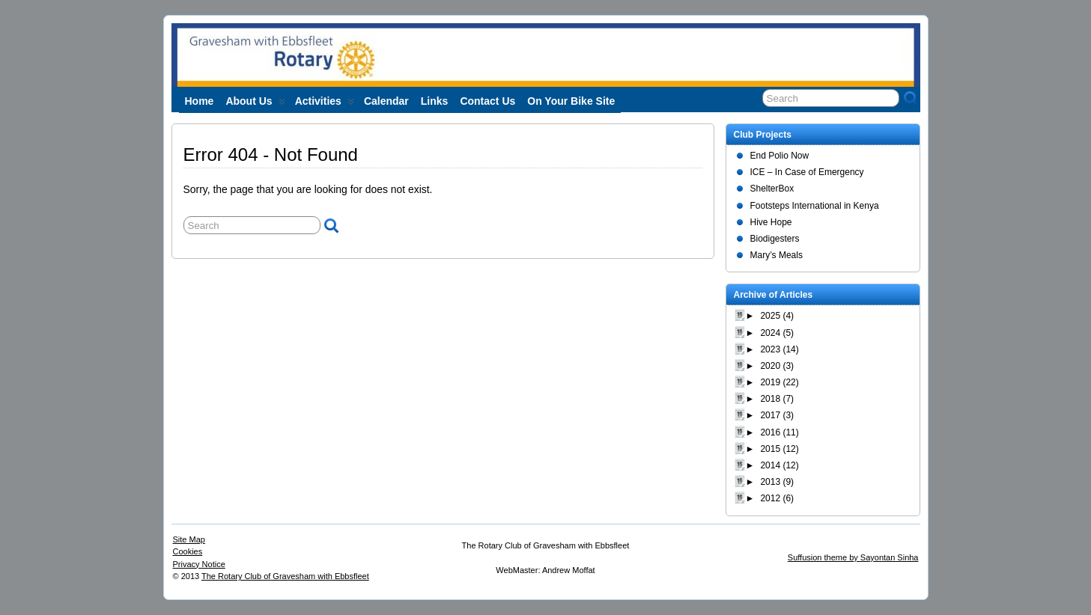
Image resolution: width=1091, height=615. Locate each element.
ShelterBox (772, 188)
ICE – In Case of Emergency (807, 172)
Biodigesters (775, 238)
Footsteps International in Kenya (814, 206)
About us (255, 104)
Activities (324, 104)
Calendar (386, 101)
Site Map (189, 539)
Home (199, 101)
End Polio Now (779, 155)
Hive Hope (771, 222)
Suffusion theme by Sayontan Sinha (853, 557)
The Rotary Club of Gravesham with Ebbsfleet (285, 576)
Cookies (188, 551)
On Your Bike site (571, 101)
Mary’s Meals (776, 255)
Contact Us (487, 101)
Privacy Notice (199, 564)
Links (435, 101)
